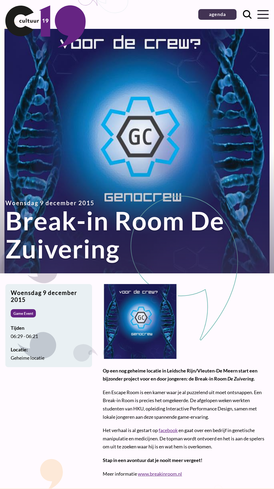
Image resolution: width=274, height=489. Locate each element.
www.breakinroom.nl (160, 474)
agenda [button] (217, 14)
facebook (168, 430)
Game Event (23, 313)
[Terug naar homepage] (45, 46)
